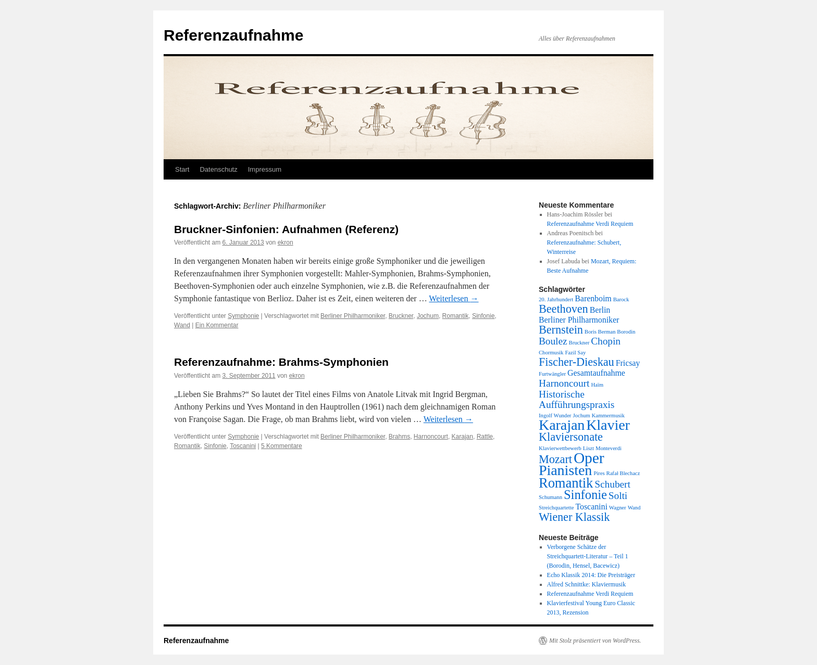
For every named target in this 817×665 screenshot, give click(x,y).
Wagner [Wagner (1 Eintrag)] (617, 507)
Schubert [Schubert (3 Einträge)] (612, 484)
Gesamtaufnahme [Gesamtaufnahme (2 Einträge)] (596, 372)
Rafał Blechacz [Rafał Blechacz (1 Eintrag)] (623, 473)
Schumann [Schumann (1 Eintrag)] (550, 497)
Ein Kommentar (217, 325)
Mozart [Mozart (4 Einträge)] (555, 459)
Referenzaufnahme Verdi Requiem (590, 223)
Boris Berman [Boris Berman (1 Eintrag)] (600, 332)
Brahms (399, 436)
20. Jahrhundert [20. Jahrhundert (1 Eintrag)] (556, 299)
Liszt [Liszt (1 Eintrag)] (588, 448)
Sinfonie (483, 315)
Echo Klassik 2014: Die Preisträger (591, 575)
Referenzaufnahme (233, 35)
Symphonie (243, 315)
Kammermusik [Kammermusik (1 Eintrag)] (608, 415)
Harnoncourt (431, 436)
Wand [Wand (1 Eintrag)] (634, 507)
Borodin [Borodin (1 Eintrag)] (626, 332)
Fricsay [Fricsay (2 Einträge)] (628, 363)
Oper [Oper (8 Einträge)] (589, 458)
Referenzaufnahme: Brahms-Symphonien (281, 362)
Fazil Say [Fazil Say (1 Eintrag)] (575, 352)
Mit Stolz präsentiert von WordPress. (595, 640)
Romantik (455, 315)
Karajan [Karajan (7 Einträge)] (562, 425)
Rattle (485, 436)
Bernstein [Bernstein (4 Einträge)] (561, 329)
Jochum (428, 315)
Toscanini (243, 446)
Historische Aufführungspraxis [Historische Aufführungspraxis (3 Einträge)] (576, 399)
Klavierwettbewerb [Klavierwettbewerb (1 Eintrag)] (560, 448)
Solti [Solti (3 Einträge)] (618, 495)
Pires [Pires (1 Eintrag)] (598, 473)
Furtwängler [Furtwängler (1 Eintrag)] (552, 374)
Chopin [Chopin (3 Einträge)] (606, 341)
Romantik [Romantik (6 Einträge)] (566, 483)
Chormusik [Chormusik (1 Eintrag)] (551, 352)
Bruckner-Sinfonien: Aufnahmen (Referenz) (286, 229)
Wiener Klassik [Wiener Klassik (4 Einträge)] (574, 516)
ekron (285, 242)
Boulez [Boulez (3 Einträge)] (553, 341)
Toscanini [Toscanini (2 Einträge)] (591, 506)
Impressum (264, 169)
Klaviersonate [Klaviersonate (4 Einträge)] (571, 436)
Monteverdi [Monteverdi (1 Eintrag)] (609, 448)
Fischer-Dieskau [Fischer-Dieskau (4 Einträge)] (576, 361)
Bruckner (401, 315)
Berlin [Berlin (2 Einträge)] (600, 309)
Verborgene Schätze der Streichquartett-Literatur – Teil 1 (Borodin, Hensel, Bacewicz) (587, 556)
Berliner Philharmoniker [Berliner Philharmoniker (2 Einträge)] (579, 319)
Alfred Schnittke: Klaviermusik (586, 584)
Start (182, 169)
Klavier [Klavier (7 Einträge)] (608, 425)
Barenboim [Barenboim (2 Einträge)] (593, 298)
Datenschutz (218, 169)
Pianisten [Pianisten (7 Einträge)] (565, 470)
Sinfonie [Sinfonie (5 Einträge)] (585, 495)
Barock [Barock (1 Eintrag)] (621, 299)
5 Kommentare (281, 446)
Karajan (462, 436)
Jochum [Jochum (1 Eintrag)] (581, 415)
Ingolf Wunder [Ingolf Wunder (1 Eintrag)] (555, 415)
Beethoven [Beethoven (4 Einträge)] (563, 308)
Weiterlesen (453, 298)
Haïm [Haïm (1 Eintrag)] (597, 385)
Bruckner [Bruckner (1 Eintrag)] (579, 343)
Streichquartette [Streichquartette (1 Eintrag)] (556, 507)
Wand (182, 325)
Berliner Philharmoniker (352, 315)
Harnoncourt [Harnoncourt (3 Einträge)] (564, 383)
